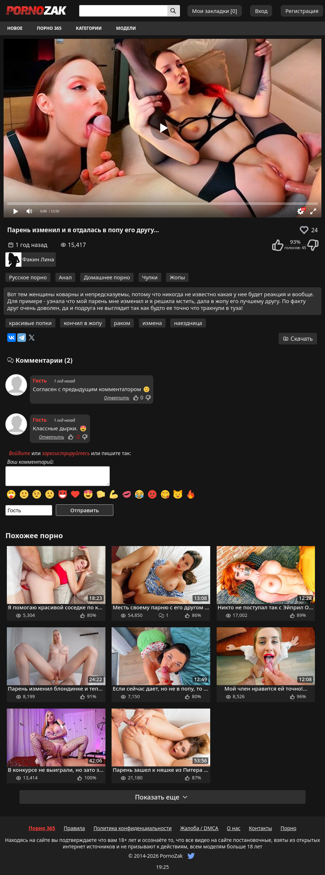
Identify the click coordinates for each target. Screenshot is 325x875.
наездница (188, 322)
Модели (126, 28)
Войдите (19, 453)
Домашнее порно (107, 277)
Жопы (177, 277)
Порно (288, 828)
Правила (74, 828)
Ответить (116, 397)
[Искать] (173, 11)
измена (152, 322)
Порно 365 (49, 28)
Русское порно (28, 277)
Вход (261, 10)
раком (122, 322)
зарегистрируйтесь (66, 453)
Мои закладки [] (214, 10)
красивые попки (30, 322)
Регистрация (302, 10)
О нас (233, 828)
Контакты (260, 828)
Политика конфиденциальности (133, 828)
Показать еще (161, 797)
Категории (89, 28)
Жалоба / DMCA (199, 828)
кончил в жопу (83, 322)
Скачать (298, 339)
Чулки (150, 277)
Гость (40, 380)
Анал (65, 277)
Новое (15, 28)
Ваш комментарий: (30, 461)
